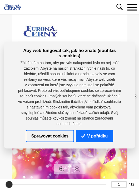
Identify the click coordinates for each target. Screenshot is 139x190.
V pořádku (94, 136)
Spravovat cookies (49, 136)
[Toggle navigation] (132, 7)
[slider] (9, 184)
